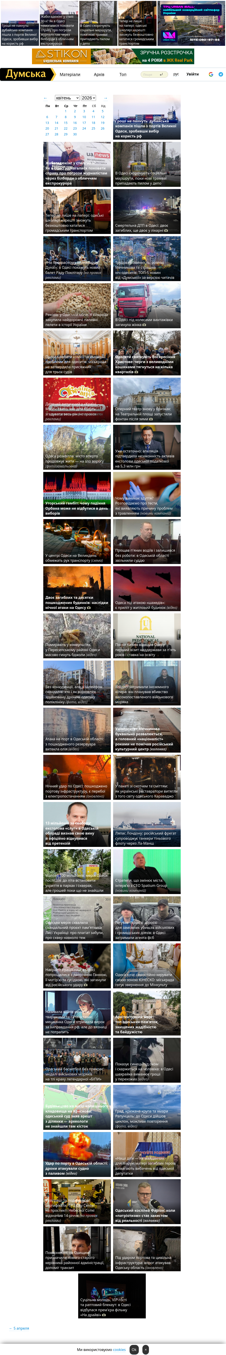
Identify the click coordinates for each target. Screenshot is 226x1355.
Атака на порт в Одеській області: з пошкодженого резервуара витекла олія (75, 743)
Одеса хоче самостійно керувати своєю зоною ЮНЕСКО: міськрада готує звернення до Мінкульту (144, 979)
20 (47, 128)
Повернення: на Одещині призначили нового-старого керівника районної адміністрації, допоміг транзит (75, 1260)
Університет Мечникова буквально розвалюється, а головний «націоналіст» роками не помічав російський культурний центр (144, 738)
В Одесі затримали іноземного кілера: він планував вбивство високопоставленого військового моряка (144, 694)
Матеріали (70, 74)
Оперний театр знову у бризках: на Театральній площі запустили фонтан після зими (143, 413)
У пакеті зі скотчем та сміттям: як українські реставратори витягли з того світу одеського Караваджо (146, 791)
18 (93, 123)
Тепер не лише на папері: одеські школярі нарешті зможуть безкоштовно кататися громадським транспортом (136, 32)
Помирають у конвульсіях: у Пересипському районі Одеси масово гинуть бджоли (73, 649)
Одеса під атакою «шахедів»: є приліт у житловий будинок (146, 605)
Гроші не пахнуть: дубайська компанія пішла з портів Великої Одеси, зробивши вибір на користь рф (20, 34)
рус (176, 73)
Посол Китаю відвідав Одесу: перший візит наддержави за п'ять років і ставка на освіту (145, 649)
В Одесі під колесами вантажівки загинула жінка (144, 322)
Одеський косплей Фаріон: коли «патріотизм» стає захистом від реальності (145, 1215)
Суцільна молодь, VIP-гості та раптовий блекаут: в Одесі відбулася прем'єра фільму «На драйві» (105, 1307)
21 (56, 128)
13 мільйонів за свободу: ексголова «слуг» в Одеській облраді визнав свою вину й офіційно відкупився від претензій (72, 833)
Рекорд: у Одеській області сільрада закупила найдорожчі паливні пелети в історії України (77, 319)
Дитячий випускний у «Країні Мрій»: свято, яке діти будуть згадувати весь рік (71, 411)
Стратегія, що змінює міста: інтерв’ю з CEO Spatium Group (141, 885)
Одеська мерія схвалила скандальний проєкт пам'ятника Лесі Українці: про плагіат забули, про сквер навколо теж (75, 930)
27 (47, 134)
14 (56, 123)
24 (84, 128)
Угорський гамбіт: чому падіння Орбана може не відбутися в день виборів (77, 508)
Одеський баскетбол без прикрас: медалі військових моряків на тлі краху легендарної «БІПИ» (75, 1074)
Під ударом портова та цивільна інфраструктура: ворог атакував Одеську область (143, 1262)
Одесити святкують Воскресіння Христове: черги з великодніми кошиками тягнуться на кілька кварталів (145, 364)
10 (84, 117)
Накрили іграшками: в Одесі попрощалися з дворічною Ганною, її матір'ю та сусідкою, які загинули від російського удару (76, 977)
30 (75, 134)
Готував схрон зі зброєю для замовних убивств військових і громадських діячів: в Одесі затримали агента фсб (144, 930)
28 (56, 134)
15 (65, 123)
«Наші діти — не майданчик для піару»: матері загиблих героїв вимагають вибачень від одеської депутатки (145, 1166)
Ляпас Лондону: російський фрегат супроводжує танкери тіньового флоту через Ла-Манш (145, 838)
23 (75, 128)
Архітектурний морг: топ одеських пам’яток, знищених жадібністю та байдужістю (137, 1024)
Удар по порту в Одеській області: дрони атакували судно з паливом (77, 1168)
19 (102, 123)
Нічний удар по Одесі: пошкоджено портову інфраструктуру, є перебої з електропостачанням (76, 791)
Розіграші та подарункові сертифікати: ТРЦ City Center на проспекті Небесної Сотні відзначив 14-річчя (71, 1210)
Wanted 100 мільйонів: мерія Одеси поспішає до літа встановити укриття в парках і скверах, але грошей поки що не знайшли (77, 883)
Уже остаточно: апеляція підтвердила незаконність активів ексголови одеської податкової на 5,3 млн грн (144, 459)
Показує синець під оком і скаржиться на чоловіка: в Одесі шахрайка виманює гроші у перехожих (144, 1072)
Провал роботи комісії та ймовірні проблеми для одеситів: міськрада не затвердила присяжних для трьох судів (76, 364)
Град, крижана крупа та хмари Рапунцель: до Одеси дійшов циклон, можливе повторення (141, 1119)
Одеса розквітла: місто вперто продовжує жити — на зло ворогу (75, 461)
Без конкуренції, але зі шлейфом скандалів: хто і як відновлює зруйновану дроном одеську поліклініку (74, 694)
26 (102, 128)
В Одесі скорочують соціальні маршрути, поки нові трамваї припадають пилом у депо (96, 34)
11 (93, 117)
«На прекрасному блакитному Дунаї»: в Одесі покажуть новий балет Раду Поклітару (73, 270)
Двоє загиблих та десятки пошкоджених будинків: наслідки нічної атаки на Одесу (77, 602)
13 (47, 123)
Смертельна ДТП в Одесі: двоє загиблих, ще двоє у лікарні (141, 228)
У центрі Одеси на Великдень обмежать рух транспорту (74, 558)
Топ (122, 74)
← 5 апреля (19, 1328)
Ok (134, 1349)
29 (65, 134)
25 (93, 128)
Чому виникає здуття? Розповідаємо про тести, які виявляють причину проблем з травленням (144, 506)
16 (75, 123)
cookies (119, 1349)
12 (102, 117)
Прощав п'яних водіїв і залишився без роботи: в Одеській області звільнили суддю (145, 555)
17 (84, 123)
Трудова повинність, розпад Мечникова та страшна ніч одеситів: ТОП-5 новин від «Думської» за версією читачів (144, 270)
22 (65, 128)
